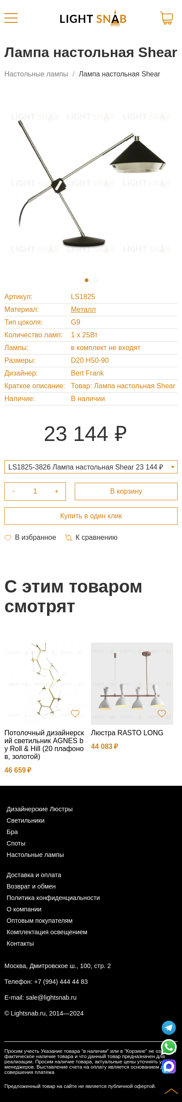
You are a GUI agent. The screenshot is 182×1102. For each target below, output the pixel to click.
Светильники (25, 820)
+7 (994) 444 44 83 (61, 981)
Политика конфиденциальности (53, 897)
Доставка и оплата (34, 874)
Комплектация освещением (47, 932)
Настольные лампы (36, 74)
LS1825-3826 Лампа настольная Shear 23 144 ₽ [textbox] (85, 467)
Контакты (20, 943)
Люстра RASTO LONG (127, 733)
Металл (83, 309)
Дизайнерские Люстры (40, 809)
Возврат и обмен (31, 886)
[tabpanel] (91, 182)
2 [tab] (95, 280)
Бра (12, 831)
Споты (16, 843)
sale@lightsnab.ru (51, 997)
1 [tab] (86, 280)
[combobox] (91, 466)
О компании (24, 909)
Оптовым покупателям (40, 920)
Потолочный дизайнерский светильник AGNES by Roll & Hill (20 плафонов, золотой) (44, 744)
